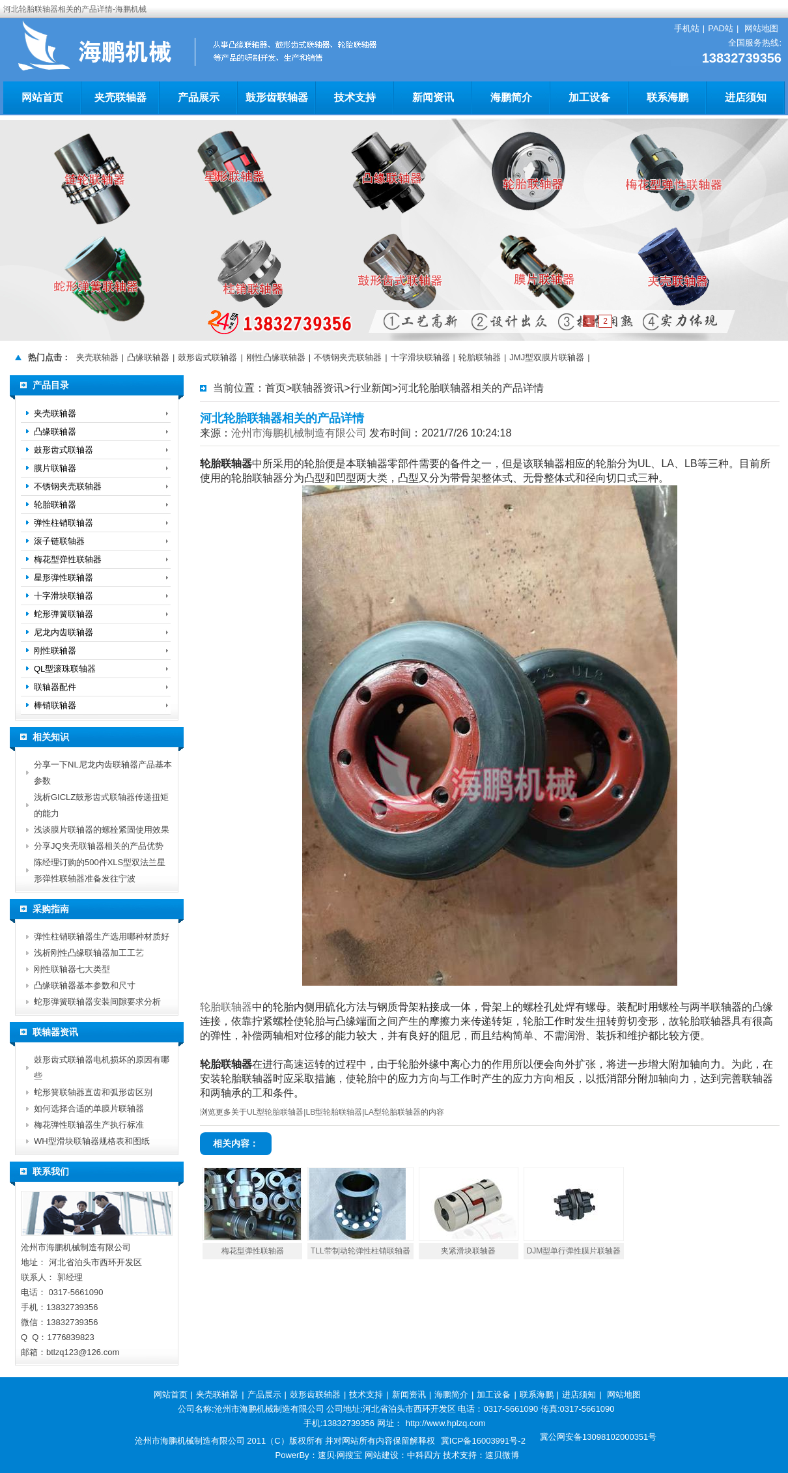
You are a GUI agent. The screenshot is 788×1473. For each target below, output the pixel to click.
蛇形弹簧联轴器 (63, 614)
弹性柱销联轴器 (63, 523)
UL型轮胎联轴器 (275, 1112)
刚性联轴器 (55, 650)
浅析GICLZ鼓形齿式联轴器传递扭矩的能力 (101, 805)
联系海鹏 (667, 97)
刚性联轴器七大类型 (72, 969)
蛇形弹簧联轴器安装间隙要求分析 (97, 1002)
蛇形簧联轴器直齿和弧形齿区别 (93, 1092)
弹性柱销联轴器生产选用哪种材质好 (101, 936)
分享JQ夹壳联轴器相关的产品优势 (98, 846)
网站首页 (42, 97)
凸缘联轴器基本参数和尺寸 (84, 985)
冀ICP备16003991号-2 (483, 1441)
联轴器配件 (55, 687)
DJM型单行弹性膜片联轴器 (574, 1250)
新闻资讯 (433, 97)
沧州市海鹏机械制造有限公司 (299, 432)
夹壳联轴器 (120, 97)
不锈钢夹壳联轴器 (348, 357)
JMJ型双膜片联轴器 (546, 357)
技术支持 (355, 97)
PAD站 (720, 28)
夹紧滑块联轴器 (468, 1250)
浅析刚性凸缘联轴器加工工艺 (89, 953)
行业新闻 (371, 387)
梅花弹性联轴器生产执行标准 (89, 1125)
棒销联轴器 (55, 705)
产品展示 (198, 97)
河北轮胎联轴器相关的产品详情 (471, 387)
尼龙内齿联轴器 (63, 632)
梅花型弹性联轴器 (252, 1250)
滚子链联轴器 (59, 541)
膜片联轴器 (55, 468)
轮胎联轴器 (479, 357)
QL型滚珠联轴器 (65, 669)
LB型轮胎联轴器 (333, 1112)
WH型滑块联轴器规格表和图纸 (92, 1141)
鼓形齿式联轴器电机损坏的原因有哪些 (101, 1068)
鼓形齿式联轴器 (207, 357)
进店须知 (746, 97)
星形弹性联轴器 (63, 577)
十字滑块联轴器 (420, 357)
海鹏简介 (511, 97)
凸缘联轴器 (148, 357)
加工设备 (589, 97)
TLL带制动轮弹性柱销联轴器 (360, 1250)
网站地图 (761, 28)
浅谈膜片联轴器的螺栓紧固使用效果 (101, 830)
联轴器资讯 (318, 387)
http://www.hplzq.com (446, 1423)
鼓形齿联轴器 (277, 97)
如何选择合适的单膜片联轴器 (89, 1108)
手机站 (686, 28)
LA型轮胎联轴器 (392, 1112)
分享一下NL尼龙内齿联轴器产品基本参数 (103, 773)
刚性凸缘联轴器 (275, 357)
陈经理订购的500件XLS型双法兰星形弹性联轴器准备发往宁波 (99, 870)
